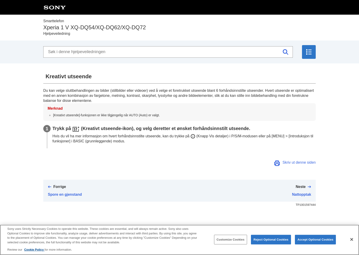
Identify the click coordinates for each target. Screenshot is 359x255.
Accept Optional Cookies (315, 240)
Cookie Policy (34, 250)
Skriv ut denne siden (299, 162)
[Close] (352, 240)
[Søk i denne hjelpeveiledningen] (168, 52)
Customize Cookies (231, 240)
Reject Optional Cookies (270, 240)
